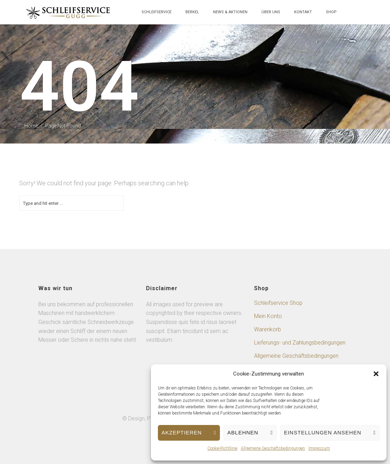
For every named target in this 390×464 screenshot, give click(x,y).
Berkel (192, 12)
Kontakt (303, 12)
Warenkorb (267, 329)
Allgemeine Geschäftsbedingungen (273, 448)
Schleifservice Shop (278, 303)
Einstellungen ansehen (322, 432)
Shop (331, 12)
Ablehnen (242, 432)
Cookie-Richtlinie (222, 448)
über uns (270, 12)
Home (31, 126)
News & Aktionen (230, 12)
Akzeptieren (182, 432)
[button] (376, 373)
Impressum (319, 448)
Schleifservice (156, 12)
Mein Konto (268, 316)
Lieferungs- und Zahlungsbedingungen (299, 342)
